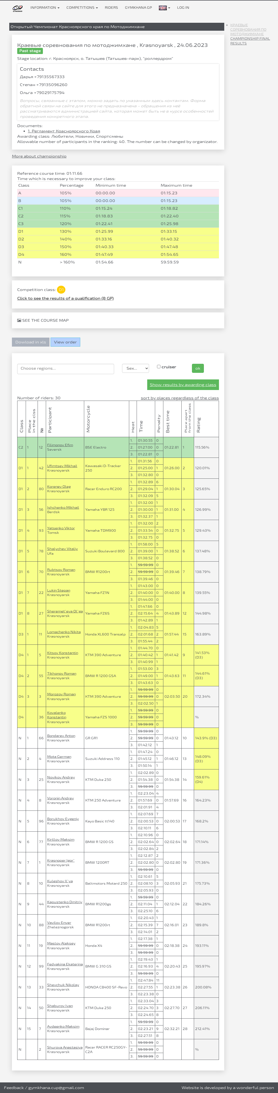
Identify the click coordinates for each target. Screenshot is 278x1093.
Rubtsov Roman (61, 569)
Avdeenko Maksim (63, 1026)
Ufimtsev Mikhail (62, 466)
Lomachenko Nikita (64, 632)
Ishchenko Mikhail (63, 507)
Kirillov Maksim (60, 839)
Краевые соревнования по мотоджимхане (248, 29)
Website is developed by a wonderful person (228, 1087)
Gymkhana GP (138, 7)
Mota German (59, 756)
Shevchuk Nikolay (63, 985)
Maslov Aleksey (61, 943)
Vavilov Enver (59, 922)
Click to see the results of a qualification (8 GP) (65, 298)
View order (65, 342)
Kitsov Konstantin (62, 653)
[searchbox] (65, 368)
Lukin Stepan (58, 590)
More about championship (39, 156)
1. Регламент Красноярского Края (64, 131)
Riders (111, 7)
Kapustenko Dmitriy (64, 902)
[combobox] (65, 369)
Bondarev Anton (61, 735)
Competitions (82, 7)
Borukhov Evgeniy (63, 819)
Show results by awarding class (183, 384)
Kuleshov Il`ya (60, 881)
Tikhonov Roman (61, 673)
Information (45, 7)
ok (197, 368)
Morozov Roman (61, 694)
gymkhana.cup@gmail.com (56, 1087)
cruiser (166, 367)
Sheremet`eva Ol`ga (65, 611)
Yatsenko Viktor (61, 528)
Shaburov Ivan (60, 1005)
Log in (183, 7)
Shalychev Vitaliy (62, 548)
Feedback (14, 1087)
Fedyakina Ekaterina (65, 964)
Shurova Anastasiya (65, 1047)
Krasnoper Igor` (61, 860)
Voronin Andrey (60, 798)
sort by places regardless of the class (180, 398)
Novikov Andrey (61, 777)
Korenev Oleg (59, 486)
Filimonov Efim (60, 445)
